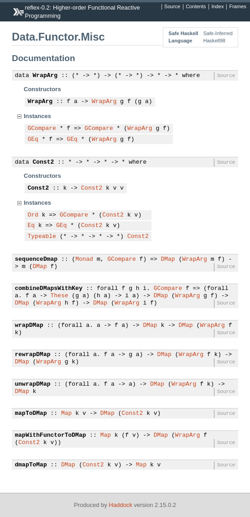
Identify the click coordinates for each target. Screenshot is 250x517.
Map (66, 413)
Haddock (120, 504)
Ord (33, 215)
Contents (196, 7)
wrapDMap (29, 325)
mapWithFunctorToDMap (50, 435)
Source (172, 7)
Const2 (43, 162)
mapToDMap (31, 413)
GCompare (42, 128)
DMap (168, 259)
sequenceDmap (36, 259)
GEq (33, 139)
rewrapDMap (33, 355)
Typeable (42, 237)
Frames (237, 7)
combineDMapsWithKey (49, 288)
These (59, 296)
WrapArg (45, 76)
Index (217, 7)
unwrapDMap (33, 384)
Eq (31, 226)
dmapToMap (31, 465)
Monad (84, 259)
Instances (37, 116)
